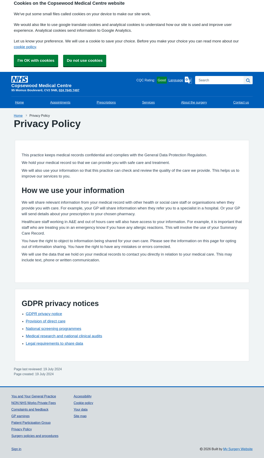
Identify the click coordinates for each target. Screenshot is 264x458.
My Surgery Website (238, 449)
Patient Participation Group (31, 422)
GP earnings (20, 416)
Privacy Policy (21, 429)
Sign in (16, 449)
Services (148, 102)
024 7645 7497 (69, 90)
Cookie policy (83, 402)
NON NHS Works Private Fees (33, 402)
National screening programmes (53, 329)
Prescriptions (106, 102)
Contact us (241, 102)
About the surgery (194, 102)
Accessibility (83, 396)
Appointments (60, 102)
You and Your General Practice (33, 396)
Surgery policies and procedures (34, 435)
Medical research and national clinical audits (64, 336)
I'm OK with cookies (36, 60)
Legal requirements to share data (54, 343)
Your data (80, 409)
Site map (80, 416)
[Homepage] (73, 82)
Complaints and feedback (29, 409)
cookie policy (25, 47)
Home (19, 102)
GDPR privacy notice (44, 314)
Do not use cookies (85, 60)
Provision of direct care (45, 321)
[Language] (180, 80)
